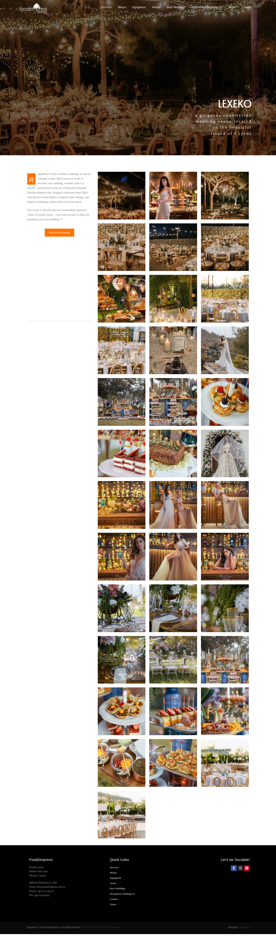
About (231, 10)
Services (106, 10)
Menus (122, 10)
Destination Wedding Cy (206, 10)
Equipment (139, 10)
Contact (247, 10)
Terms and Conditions (109, 930)
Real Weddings (176, 10)
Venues (156, 10)
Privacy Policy (88, 930)
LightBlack (244, 930)
